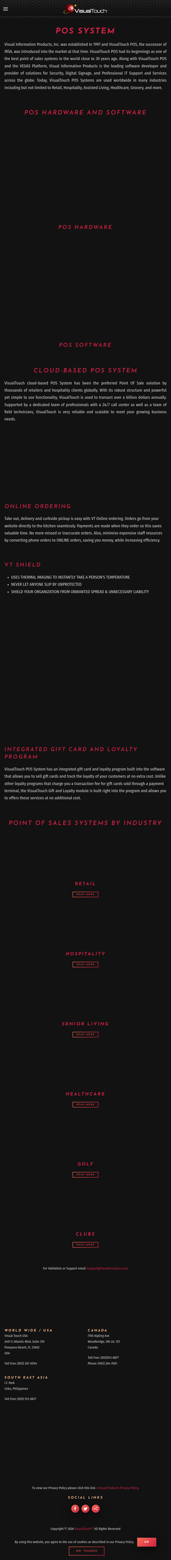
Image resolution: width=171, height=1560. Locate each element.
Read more (85, 894)
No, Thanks (86, 1551)
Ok (146, 1542)
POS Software (85, 345)
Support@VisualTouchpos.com (107, 1268)
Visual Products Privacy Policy (118, 1488)
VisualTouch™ (84, 1529)
